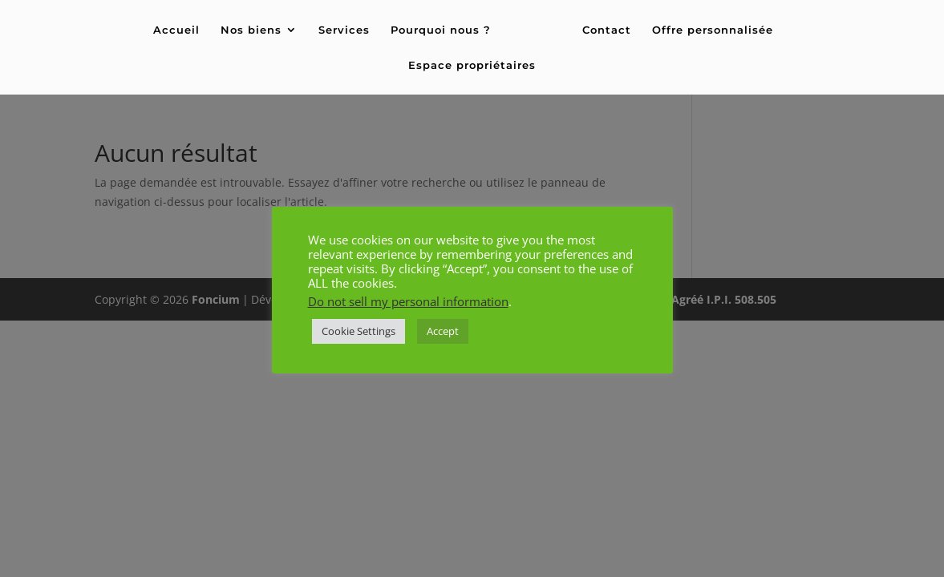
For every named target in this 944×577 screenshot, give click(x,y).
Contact (606, 30)
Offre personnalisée (712, 30)
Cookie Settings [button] (358, 331)
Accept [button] (443, 331)
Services (344, 30)
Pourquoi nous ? (441, 30)
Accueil (176, 30)
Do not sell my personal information (408, 301)
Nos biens (251, 30)
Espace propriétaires (472, 65)
